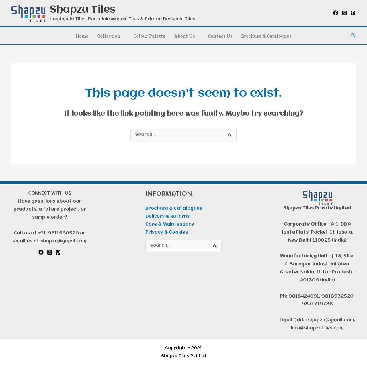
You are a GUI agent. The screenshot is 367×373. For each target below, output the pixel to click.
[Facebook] (335, 12)
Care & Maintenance (169, 224)
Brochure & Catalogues (173, 208)
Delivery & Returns (167, 216)
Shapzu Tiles (83, 10)
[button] (353, 36)
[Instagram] (344, 12)
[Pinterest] (353, 12)
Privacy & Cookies (166, 232)
